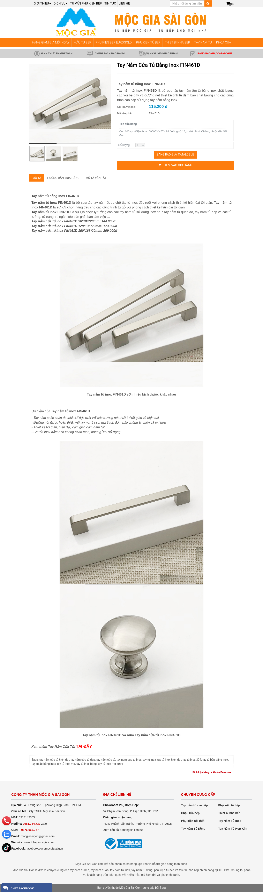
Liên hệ (124, 3)
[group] (70, 103)
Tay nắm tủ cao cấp (194, 805)
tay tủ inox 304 (191, 759)
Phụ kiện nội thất (192, 820)
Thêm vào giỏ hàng (175, 165)
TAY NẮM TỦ (203, 42)
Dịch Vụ (60, 3)
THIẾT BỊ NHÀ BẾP (177, 42)
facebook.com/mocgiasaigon (45, 848)
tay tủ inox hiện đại (169, 759)
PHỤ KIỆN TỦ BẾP (148, 42)
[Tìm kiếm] (208, 3)
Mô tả (36, 178)
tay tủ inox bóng (86, 763)
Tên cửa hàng (128, 124)
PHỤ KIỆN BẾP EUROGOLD (114, 42)
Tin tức (110, 3)
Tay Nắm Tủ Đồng (193, 828)
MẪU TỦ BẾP (82, 42)
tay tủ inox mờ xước (110, 763)
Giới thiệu (42, 3)
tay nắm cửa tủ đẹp (82, 759)
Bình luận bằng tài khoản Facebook (212, 772)
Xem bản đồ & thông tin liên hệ (123, 829)
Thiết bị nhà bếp (229, 813)
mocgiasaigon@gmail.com (37, 836)
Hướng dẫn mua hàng (63, 178)
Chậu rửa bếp (190, 813)
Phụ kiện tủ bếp (229, 805)
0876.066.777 (30, 829)
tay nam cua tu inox (129, 759)
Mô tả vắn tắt (96, 178)
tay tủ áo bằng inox (44, 763)
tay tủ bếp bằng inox (215, 759)
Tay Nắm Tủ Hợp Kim (232, 828)
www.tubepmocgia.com (39, 842)
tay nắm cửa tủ (105, 759)
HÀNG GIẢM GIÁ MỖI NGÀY (50, 42)
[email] (6, 847)
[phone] (6, 820)
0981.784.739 (31, 823)
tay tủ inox (149, 759)
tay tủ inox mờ (66, 763)
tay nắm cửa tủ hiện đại (54, 759)
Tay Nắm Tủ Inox (229, 820)
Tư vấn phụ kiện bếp (86, 3)
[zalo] (6, 834)
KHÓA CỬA (223, 42)
